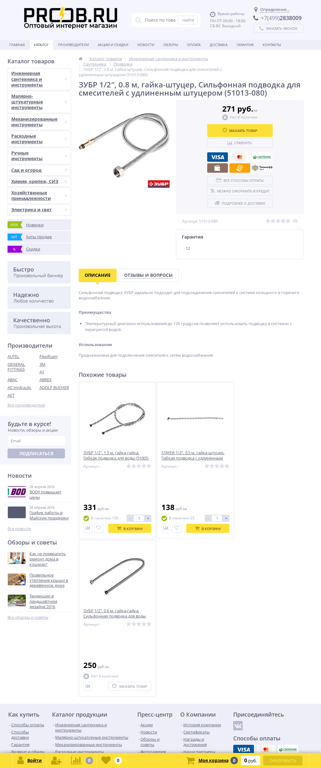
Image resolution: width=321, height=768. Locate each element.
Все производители (26, 405)
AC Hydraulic (19, 387)
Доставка (219, 44)
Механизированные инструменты (39, 122)
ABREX (45, 379)
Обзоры (170, 44)
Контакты (272, 44)
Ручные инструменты (39, 155)
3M (42, 364)
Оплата (194, 44)
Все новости (19, 528)
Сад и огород (39, 170)
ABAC (13, 379)
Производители (73, 44)
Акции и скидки (113, 44)
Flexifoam (48, 356)
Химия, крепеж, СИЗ (39, 181)
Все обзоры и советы (28, 617)
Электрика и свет (39, 210)
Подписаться (36, 453)
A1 (41, 372)
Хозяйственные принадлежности (39, 195)
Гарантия (245, 44)
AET (11, 395)
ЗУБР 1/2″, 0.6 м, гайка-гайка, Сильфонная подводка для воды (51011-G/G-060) (265, 458)
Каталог (41, 44)
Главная (17, 44)
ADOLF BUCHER (54, 387)
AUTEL (13, 356)
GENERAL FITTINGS (16, 366)
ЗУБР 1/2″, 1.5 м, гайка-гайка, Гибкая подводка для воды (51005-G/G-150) (111, 458)
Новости (145, 44)
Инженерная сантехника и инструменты (39, 78)
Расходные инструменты (39, 139)
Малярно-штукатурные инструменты (39, 101)
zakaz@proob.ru (87, 737)
